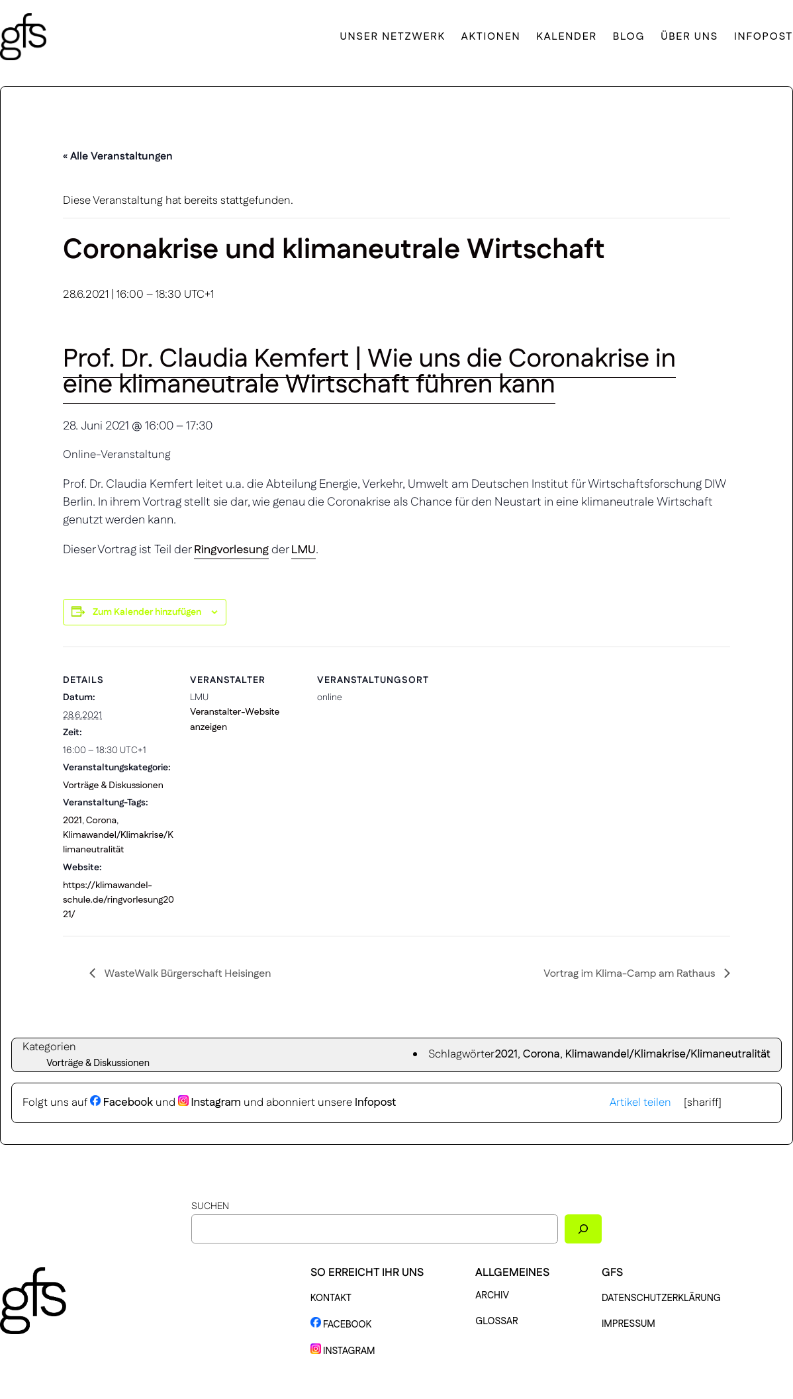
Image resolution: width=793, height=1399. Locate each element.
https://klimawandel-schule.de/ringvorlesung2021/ (118, 900)
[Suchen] (583, 1228)
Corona (101, 820)
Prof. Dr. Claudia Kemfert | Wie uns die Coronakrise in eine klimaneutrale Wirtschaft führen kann (369, 372)
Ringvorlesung (231, 550)
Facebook (121, 1102)
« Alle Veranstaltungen (118, 156)
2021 (72, 820)
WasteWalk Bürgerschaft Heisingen (186, 973)
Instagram (209, 1102)
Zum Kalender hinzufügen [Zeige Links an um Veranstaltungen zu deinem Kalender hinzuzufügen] (147, 612)
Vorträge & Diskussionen (113, 785)
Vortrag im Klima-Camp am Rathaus (630, 973)
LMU (303, 550)
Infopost (375, 1102)
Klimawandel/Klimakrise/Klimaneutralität (667, 1054)
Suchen (210, 1206)
